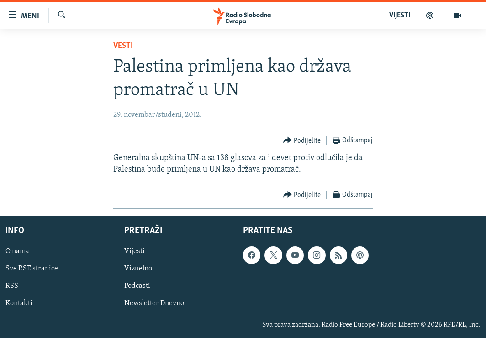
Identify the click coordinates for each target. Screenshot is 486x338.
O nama (17, 251)
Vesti (123, 46)
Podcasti (137, 286)
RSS (11, 286)
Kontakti (18, 303)
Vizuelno (138, 269)
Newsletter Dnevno (154, 303)
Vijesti (134, 251)
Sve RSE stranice (31, 269)
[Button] (302, 141)
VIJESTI (399, 15)
